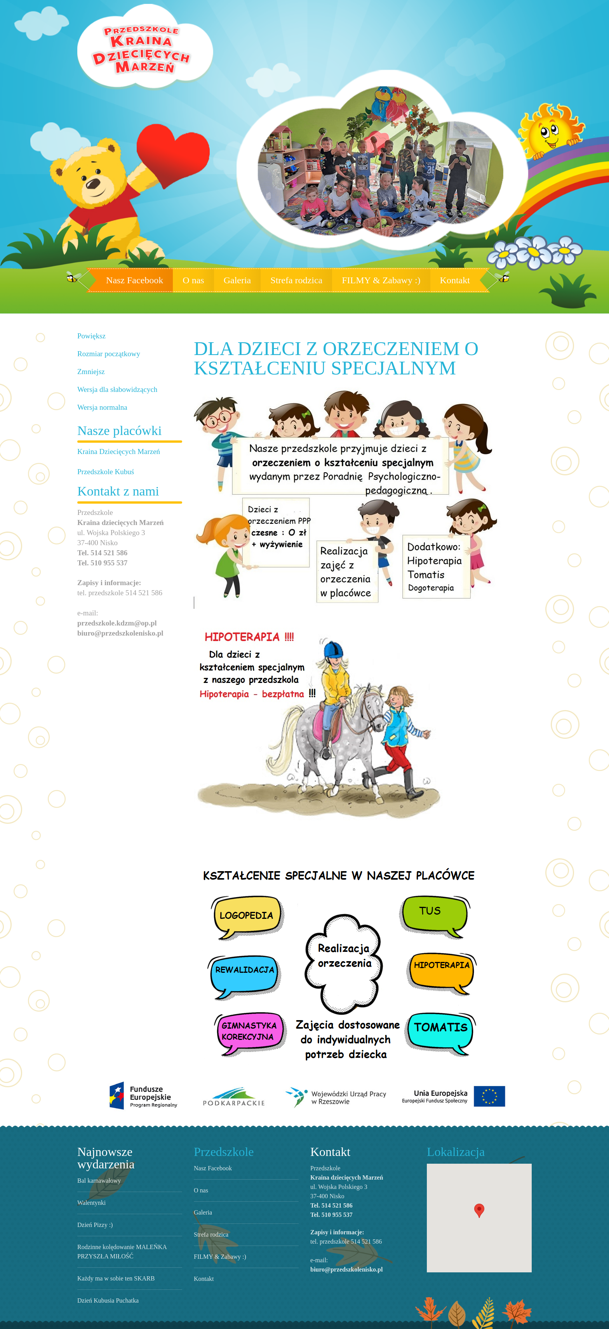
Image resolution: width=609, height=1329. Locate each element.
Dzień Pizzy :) (92, 1211)
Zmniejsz (89, 371)
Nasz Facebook (146, 280)
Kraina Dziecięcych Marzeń (114, 451)
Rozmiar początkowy (106, 354)
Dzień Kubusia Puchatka (105, 1286)
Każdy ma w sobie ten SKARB (111, 1264)
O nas (200, 280)
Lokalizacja (452, 1150)
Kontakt (440, 280)
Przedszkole (221, 1150)
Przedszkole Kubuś (103, 471)
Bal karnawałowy (98, 1166)
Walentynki (90, 1188)
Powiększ (90, 336)
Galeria (242, 280)
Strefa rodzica (299, 280)
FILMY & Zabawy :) (375, 280)
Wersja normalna (100, 407)
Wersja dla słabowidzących (114, 389)
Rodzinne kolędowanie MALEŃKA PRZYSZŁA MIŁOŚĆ (129, 1237)
